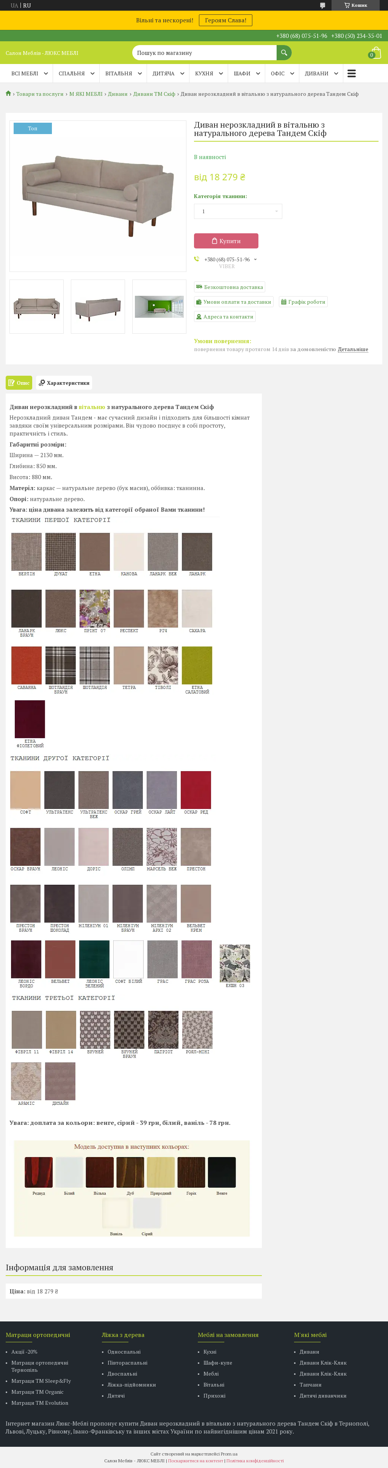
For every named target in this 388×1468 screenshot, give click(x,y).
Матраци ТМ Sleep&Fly (41, 1380)
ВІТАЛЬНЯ (118, 73)
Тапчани (311, 1384)
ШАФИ (242, 73)
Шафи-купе (217, 1362)
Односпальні (124, 1351)
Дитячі (116, 1395)
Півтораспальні (127, 1362)
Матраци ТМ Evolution (39, 1402)
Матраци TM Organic (37, 1391)
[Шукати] (284, 48)
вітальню (92, 407)
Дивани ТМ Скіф (154, 94)
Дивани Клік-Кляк (323, 1362)
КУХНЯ (204, 73)
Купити (230, 241)
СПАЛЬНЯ (72, 73)
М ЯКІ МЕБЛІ (86, 94)
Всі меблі (24, 73)
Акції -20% (24, 1351)
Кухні (209, 1351)
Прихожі (214, 1395)
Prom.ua (229, 1454)
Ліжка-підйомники (132, 1384)
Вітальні (213, 1384)
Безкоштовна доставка (233, 286)
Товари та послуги (40, 94)
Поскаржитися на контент (195, 1460)
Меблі (211, 1373)
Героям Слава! (225, 20)
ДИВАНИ (317, 73)
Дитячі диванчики (323, 1395)
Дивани (118, 94)
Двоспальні (122, 1373)
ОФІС (278, 73)
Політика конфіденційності (255, 1460)
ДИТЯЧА (164, 73)
